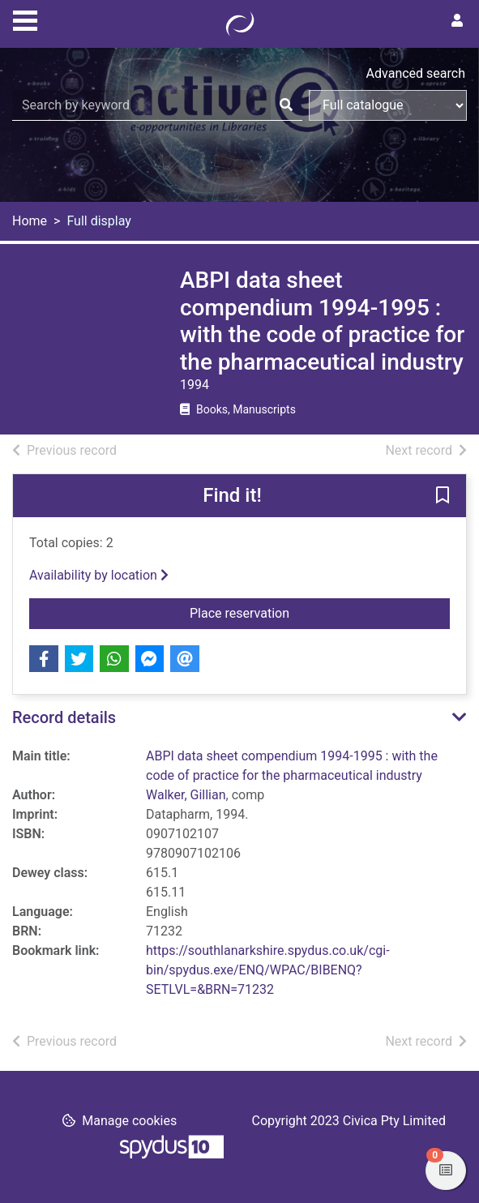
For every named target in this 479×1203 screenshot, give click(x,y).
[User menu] (457, 21)
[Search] (286, 105)
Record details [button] (64, 717)
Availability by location (99, 575)
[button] (442, 496)
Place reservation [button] (320, 612)
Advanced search (415, 73)
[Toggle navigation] (25, 18)
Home (29, 221)
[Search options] (388, 105)
